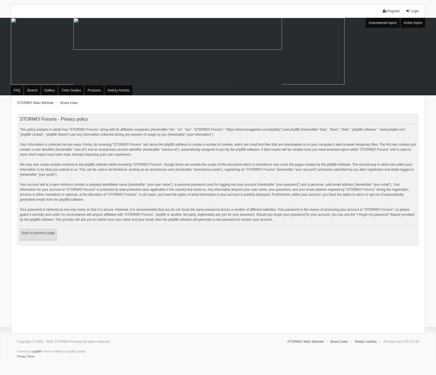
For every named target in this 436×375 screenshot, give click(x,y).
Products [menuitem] (94, 90)
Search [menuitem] (32, 90)
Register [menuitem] (391, 11)
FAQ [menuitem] (17, 90)
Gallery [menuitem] (49, 90)
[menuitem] (21, 356)
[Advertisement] (218, 288)
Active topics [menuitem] (412, 23)
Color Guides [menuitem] (71, 90)
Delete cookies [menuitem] (366, 342)
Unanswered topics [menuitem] (382, 23)
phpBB (37, 351)
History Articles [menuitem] (119, 90)
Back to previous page (38, 233)
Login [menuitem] (412, 11)
